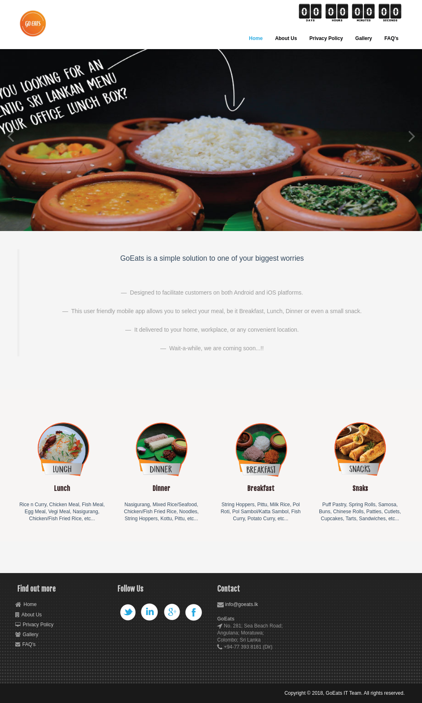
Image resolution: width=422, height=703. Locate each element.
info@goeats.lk (241, 604)
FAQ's (391, 38)
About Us (286, 38)
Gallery (363, 38)
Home (256, 38)
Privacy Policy (326, 38)
